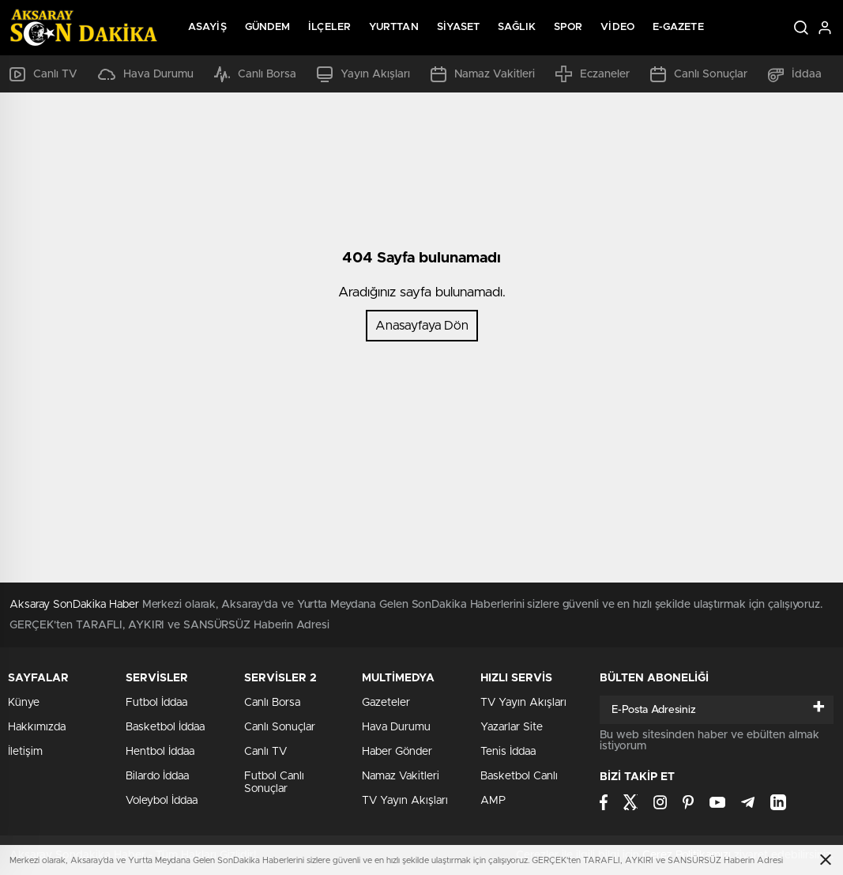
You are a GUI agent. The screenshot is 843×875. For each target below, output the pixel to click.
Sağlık (517, 27)
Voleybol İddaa (162, 800)
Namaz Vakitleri (483, 74)
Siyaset (458, 27)
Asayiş (207, 27)
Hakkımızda (37, 727)
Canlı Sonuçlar (698, 74)
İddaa (795, 74)
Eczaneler (592, 74)
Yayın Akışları (363, 74)
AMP (493, 800)
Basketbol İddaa (165, 727)
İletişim (25, 751)
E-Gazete (678, 27)
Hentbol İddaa (160, 751)
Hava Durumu (146, 74)
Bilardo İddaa (157, 776)
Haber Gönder (397, 751)
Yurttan (394, 27)
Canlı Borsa (255, 74)
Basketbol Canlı (519, 776)
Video (617, 27)
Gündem (268, 27)
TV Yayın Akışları (405, 800)
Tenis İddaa (508, 751)
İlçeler (329, 27)
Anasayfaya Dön (422, 325)
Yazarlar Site (511, 727)
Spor (568, 27)
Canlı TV (43, 74)
